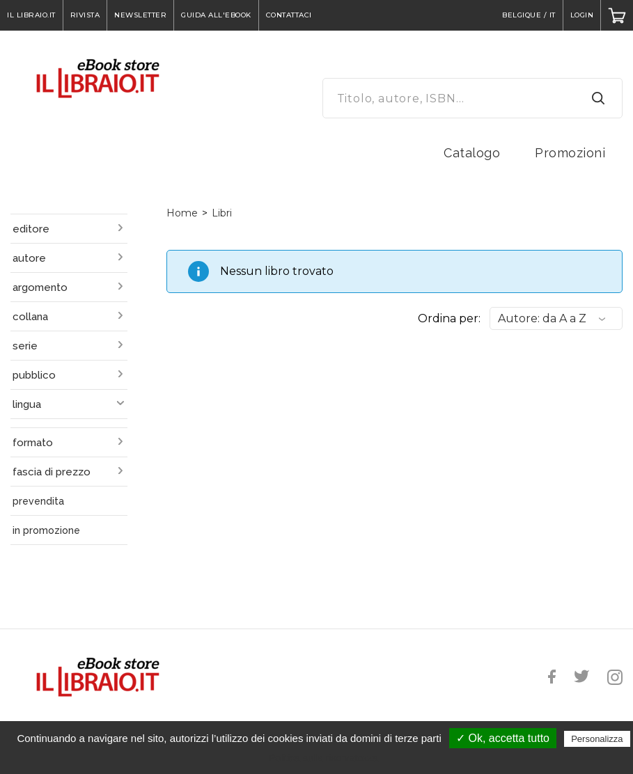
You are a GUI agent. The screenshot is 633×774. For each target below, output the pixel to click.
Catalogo (472, 152)
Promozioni (570, 152)
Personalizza (597, 739)
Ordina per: (449, 318)
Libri (222, 213)
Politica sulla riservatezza (323, 758)
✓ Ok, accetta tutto (502, 738)
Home (182, 213)
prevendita (38, 501)
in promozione (46, 530)
